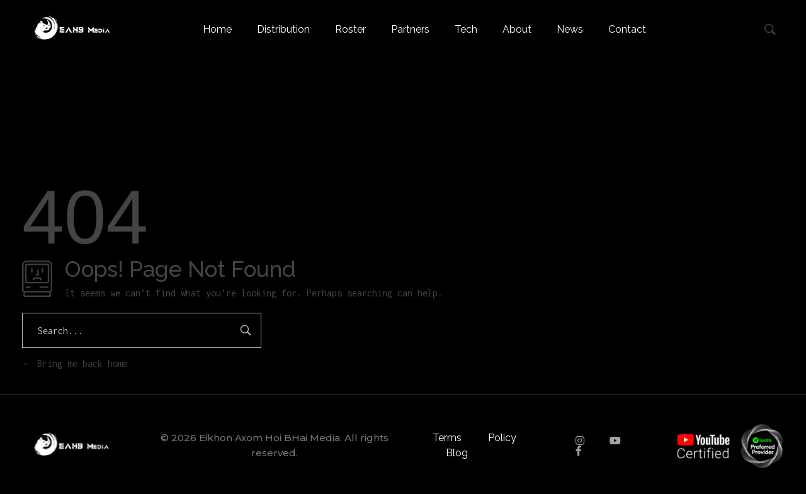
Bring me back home (75, 363)
